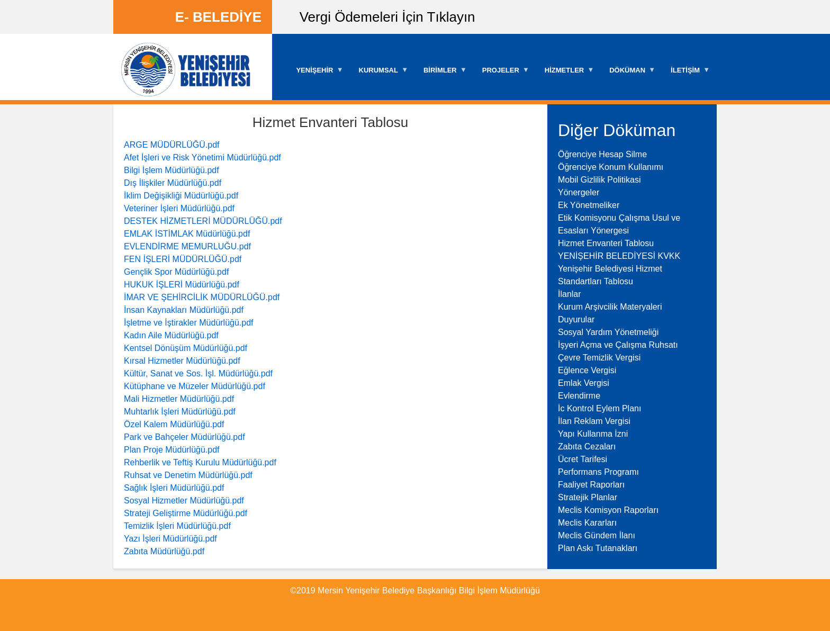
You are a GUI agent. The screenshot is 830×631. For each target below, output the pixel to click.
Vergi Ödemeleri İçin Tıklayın (387, 17)
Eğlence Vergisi (587, 370)
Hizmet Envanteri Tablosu (606, 243)
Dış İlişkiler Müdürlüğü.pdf (172, 182)
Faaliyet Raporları (591, 484)
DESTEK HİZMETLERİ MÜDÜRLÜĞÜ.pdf (203, 221)
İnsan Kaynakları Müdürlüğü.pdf (183, 309)
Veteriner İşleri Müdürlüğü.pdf (179, 208)
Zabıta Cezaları (587, 446)
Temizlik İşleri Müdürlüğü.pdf (177, 525)
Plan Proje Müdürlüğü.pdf (172, 449)
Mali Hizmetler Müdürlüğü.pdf (179, 398)
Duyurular (576, 319)
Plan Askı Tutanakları (597, 548)
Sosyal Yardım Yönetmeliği (608, 332)
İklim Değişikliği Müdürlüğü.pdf (181, 195)
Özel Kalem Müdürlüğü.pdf (174, 424)
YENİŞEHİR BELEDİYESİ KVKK (619, 255)
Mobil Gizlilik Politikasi (599, 179)
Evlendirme (579, 395)
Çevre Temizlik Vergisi (599, 357)
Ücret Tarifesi (582, 459)
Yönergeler (578, 192)
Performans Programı (598, 471)
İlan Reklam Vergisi (594, 421)
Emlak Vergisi (583, 382)
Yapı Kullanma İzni (593, 433)
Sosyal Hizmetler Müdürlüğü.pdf (184, 500)
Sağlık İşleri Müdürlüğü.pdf (174, 487)
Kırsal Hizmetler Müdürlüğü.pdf (182, 360)
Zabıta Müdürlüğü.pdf (164, 551)
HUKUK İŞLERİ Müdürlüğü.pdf (181, 284)
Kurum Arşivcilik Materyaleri (610, 306)
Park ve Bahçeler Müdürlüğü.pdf (184, 436)
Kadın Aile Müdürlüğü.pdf (171, 335)
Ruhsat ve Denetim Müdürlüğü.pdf (188, 475)
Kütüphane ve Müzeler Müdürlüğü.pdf (194, 386)
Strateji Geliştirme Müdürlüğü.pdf (185, 513)
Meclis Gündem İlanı (596, 535)
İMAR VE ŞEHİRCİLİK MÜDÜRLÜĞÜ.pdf (201, 297)
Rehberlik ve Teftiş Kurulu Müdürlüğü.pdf (200, 462)
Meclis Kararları (587, 522)
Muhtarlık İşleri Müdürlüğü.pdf (180, 411)
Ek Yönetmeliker (588, 205)
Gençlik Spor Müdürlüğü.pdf (176, 271)
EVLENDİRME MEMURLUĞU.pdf (187, 246)
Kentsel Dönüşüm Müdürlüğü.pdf (185, 348)
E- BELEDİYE (218, 17)
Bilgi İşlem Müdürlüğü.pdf (171, 170)
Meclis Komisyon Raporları (608, 510)
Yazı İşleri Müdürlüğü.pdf (170, 538)
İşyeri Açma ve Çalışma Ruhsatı (618, 344)
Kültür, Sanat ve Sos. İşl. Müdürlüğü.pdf (198, 373)
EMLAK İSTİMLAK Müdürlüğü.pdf (187, 233)
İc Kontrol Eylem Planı (599, 408)
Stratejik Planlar (587, 497)
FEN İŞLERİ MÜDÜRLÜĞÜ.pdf (182, 259)
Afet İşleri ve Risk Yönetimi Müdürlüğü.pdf (202, 157)
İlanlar (569, 294)
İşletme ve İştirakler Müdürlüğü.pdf (189, 322)
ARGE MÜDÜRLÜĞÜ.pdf (171, 144)
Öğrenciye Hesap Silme (602, 154)
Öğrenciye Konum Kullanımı (610, 167)
